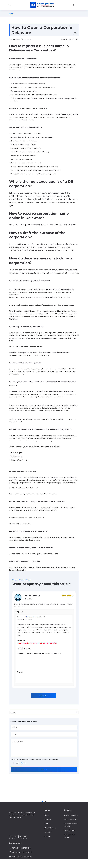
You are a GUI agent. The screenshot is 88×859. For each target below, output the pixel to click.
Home (11, 13)
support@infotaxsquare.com (22, 856)
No (25, 763)
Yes (17, 763)
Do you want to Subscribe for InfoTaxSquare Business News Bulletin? (34, 760)
